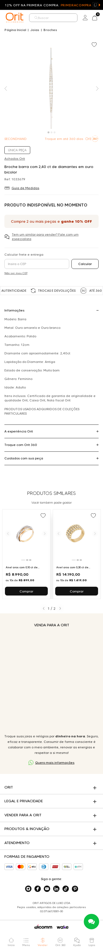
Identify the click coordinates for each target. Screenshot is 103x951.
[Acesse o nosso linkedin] (56, 889)
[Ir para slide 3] (30, 560)
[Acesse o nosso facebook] (37, 889)
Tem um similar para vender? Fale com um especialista (45, 236)
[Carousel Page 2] (51, 132)
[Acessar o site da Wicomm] (43, 927)
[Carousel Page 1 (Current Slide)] (48, 132)
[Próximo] (45, 533)
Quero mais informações (54, 762)
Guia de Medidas (25, 188)
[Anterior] (8, 533)
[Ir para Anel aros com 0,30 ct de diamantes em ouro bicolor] (77, 554)
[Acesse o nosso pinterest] (75, 889)
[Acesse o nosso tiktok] (65, 889)
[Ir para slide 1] (23, 560)
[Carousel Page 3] (54, 132)
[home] (14, 18)
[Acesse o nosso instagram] (28, 889)
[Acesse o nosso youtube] (47, 889)
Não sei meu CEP (15, 273)
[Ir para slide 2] (27, 560)
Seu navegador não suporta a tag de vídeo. (51, 681)
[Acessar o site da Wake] (63, 927)
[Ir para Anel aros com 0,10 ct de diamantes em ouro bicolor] (26, 554)
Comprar (26, 591)
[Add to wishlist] (94, 45)
